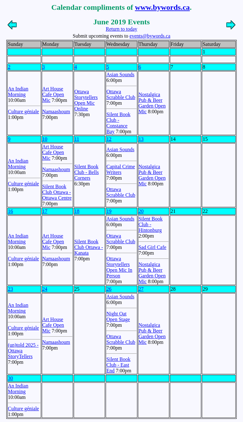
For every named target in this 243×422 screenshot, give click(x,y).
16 (10, 211)
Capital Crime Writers (120, 169)
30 (10, 378)
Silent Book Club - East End (118, 365)
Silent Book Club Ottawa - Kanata (88, 247)
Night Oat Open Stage (118, 316)
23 (10, 289)
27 (141, 289)
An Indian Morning (18, 91)
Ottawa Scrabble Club (120, 94)
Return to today (121, 29)
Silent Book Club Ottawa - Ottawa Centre (57, 192)
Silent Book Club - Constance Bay (118, 123)
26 (108, 289)
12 (108, 139)
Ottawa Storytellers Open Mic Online (86, 100)
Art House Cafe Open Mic (53, 94)
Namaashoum (56, 111)
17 (44, 211)
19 (108, 211)
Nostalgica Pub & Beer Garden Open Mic (152, 103)
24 (44, 289)
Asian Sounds (120, 74)
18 (76, 211)
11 (76, 139)
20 (141, 211)
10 (44, 139)
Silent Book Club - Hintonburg (151, 224)
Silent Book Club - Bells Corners (86, 172)
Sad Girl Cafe (152, 247)
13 (141, 139)
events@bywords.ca (149, 36)
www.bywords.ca (162, 7)
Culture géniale (23, 111)
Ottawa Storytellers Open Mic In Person (119, 267)
